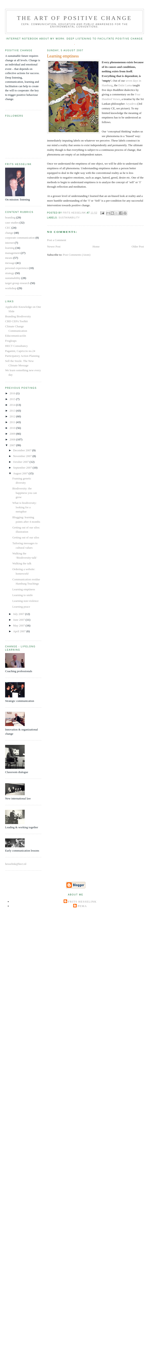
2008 (13, 439)
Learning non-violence (25, 601)
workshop (10, 288)
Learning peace (21, 606)
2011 (13, 422)
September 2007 (23, 467)
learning (10, 247)
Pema (82, 906)
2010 (13, 428)
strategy (9, 273)
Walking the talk (21, 563)
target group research (17, 283)
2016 (13, 393)
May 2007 (19, 625)
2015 (13, 399)
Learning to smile (22, 595)
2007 (13, 445)
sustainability (69, 217)
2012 (13, 416)
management (12, 253)
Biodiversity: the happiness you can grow (24, 493)
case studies (12, 222)
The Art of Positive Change (74, 18)
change (9, 232)
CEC (8, 227)
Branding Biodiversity (18, 316)
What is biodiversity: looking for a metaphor (24, 507)
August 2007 (21, 473)
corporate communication (20, 237)
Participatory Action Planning (22, 355)
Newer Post (53, 246)
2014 (13, 404)
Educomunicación (15, 335)
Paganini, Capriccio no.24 (20, 351)
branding (10, 217)
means (8, 257)
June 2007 (19, 619)
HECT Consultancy (16, 345)
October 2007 (21, 461)
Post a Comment (56, 240)
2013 (13, 410)
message (10, 263)
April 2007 (19, 631)
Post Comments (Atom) (77, 254)
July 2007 (19, 614)
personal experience (16, 268)
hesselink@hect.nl (15, 864)
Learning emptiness (23, 589)
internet (9, 242)
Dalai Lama (125, 85)
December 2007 (22, 450)
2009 (13, 433)
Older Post (138, 246)
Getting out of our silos (25, 537)
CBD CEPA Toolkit (16, 321)
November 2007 (22, 456)
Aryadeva (131, 103)
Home (96, 246)
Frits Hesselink (82, 901)
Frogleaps (10, 340)
